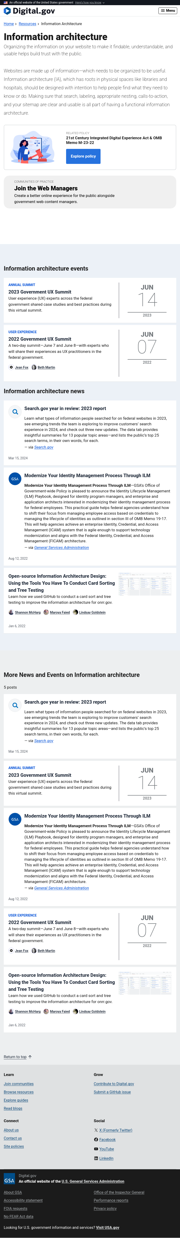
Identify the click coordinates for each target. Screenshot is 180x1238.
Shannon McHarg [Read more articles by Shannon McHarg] (28, 612)
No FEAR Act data (18, 1216)
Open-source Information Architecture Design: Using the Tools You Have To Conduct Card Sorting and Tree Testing (61, 583)
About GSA (13, 1192)
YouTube (106, 1149)
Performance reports (111, 1200)
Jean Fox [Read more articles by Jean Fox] (21, 367)
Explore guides (16, 1100)
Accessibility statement (23, 1200)
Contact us (13, 1138)
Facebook (107, 1139)
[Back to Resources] (27, 24)
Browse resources (19, 1092)
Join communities (19, 1084)
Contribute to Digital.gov (114, 1084)
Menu (168, 10)
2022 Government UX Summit (39, 339)
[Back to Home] (9, 24)
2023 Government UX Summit (39, 292)
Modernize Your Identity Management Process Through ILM (87, 475)
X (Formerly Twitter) (115, 1130)
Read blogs (13, 1108)
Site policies (14, 1146)
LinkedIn (106, 1158)
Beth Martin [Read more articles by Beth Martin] (46, 367)
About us (11, 1130)
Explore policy (83, 156)
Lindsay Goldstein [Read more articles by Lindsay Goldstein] (92, 612)
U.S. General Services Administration (93, 1181)
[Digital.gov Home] (81, 11)
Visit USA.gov (107, 1227)
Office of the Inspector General (119, 1192)
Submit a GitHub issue (112, 1092)
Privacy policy (105, 1208)
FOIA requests (15, 1208)
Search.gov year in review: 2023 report (65, 408)
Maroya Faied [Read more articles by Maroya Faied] (60, 612)
